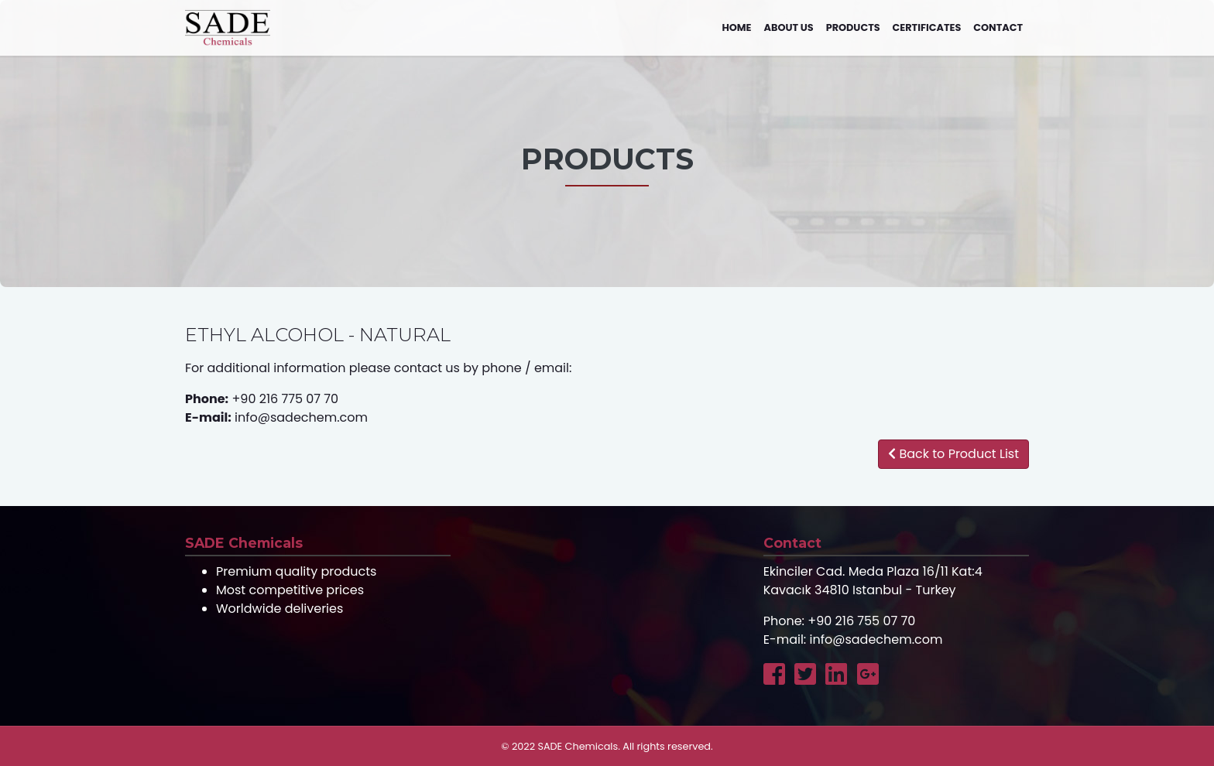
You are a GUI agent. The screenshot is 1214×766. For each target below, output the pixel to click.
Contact (998, 27)
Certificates (927, 27)
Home (736, 27)
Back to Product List (953, 454)
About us (789, 27)
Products (853, 27)
